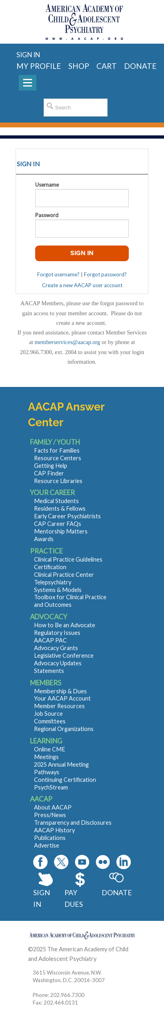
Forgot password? (105, 274)
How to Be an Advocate (64, 625)
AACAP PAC (50, 640)
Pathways (46, 772)
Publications (50, 837)
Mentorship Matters (61, 531)
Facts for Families (57, 450)
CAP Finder (49, 473)
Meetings (46, 756)
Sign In (41, 898)
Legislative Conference (64, 655)
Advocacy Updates (58, 663)
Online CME (49, 749)
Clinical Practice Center (64, 574)
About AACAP (53, 807)
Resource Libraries (58, 480)
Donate (116, 892)
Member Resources (59, 706)
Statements (49, 670)
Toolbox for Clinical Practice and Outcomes (70, 601)
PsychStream (51, 787)
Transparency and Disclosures (73, 822)
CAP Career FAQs (57, 523)
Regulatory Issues (57, 632)
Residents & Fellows (60, 508)
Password (46, 215)
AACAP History (54, 830)
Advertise (46, 845)
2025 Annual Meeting (61, 764)
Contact (108, 958)
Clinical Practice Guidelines (68, 559)
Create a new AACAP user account (82, 285)
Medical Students (56, 500)
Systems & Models (58, 589)
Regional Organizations (64, 728)
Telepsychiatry (52, 582)
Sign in (28, 54)
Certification (50, 567)
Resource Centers (57, 458)
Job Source (48, 713)
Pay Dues (73, 898)
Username (47, 184)
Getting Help (50, 465)
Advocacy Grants (56, 647)
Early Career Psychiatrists (67, 516)
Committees (50, 721)
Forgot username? (58, 274)
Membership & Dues (60, 691)
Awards (44, 539)
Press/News (50, 815)
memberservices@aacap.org (67, 342)
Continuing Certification (65, 779)
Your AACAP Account (62, 698)
